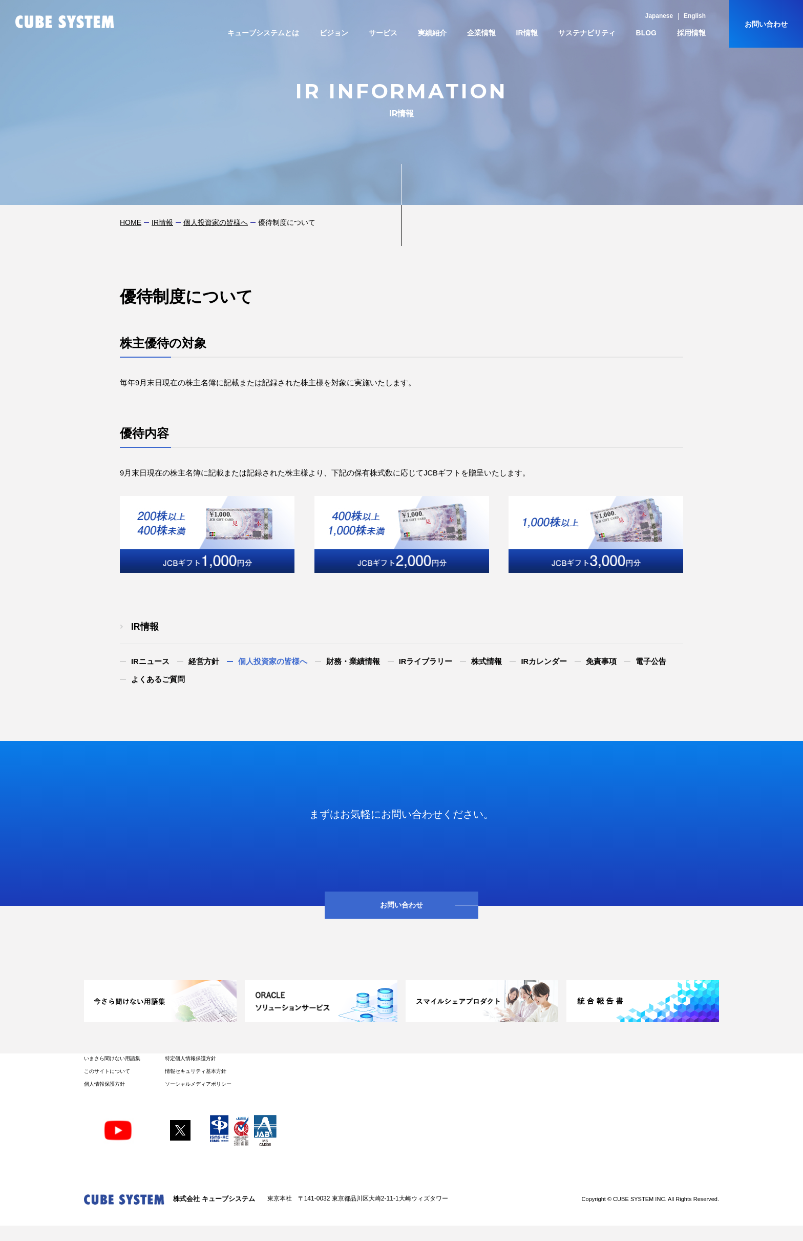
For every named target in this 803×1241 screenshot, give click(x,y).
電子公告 (651, 661)
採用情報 (691, 33)
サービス (383, 33)
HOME (130, 222)
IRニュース (150, 661)
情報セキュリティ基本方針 (195, 1071)
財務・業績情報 (353, 661)
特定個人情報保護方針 (190, 1058)
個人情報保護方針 (104, 1084)
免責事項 (601, 661)
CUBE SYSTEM (64, 21)
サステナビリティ (587, 33)
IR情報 (527, 33)
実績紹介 (432, 33)
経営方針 (203, 661)
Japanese (659, 15)
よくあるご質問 (158, 679)
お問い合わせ (766, 24)
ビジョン (334, 33)
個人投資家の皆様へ (215, 222)
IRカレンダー (544, 661)
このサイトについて (107, 1071)
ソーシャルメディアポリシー (198, 1084)
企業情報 (481, 33)
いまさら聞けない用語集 (112, 1058)
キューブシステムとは (263, 33)
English (695, 15)
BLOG (646, 33)
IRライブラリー (426, 661)
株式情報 (486, 661)
